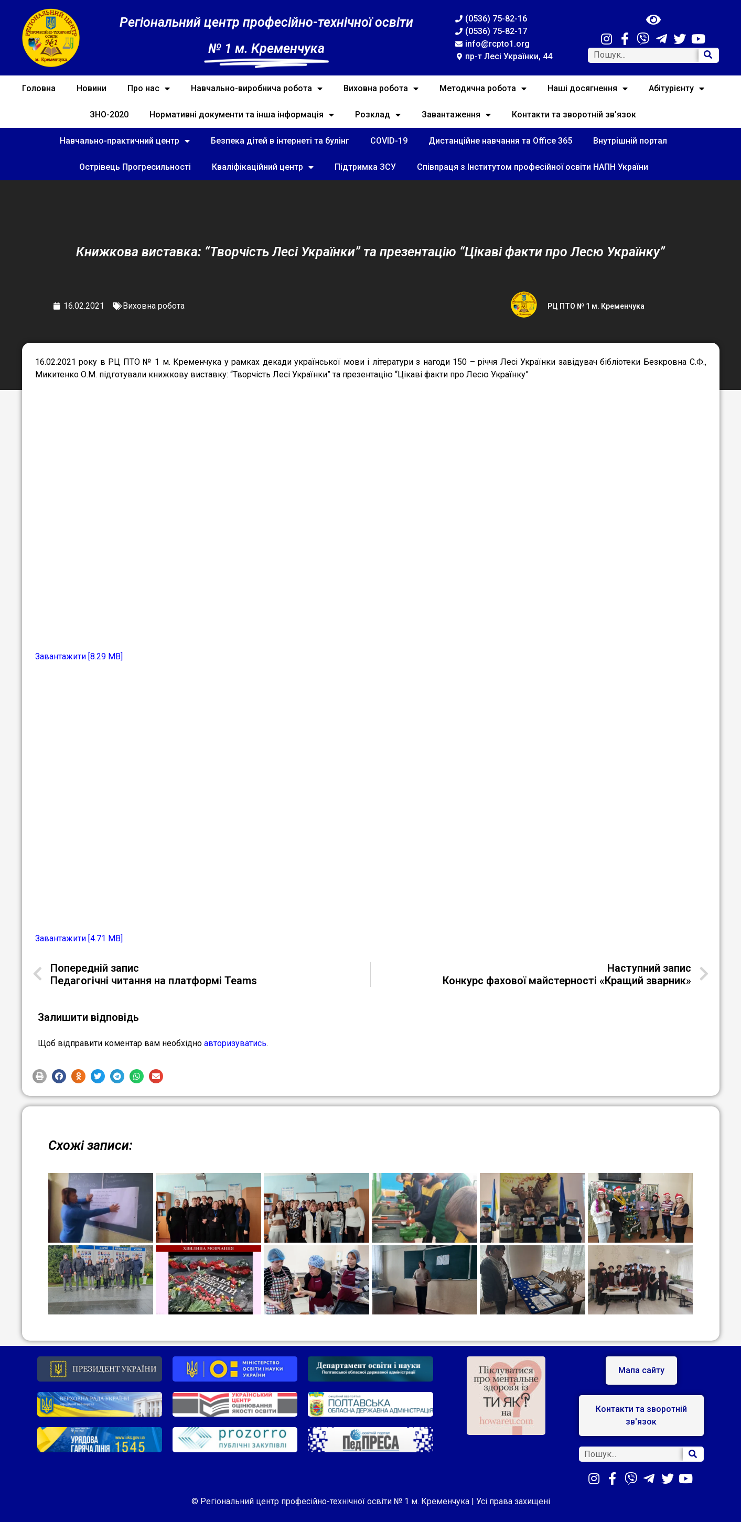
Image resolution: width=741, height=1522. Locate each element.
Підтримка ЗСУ (365, 167)
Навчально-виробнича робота (257, 88)
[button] (40, 1076)
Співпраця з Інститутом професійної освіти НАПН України (532, 167)
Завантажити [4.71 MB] (79, 938)
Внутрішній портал (630, 141)
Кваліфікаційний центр (263, 167)
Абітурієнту (676, 88)
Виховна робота (380, 88)
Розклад (378, 114)
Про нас (148, 88)
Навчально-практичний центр (125, 141)
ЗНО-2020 (109, 114)
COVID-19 (388, 141)
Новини (91, 88)
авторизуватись (235, 1043)
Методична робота (483, 88)
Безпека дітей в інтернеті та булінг (280, 141)
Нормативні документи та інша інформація (241, 114)
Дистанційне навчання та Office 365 (500, 141)
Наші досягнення (587, 88)
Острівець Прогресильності (135, 167)
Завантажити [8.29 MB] (79, 656)
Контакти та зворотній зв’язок (574, 114)
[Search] (708, 55)
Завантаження (456, 114)
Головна (39, 88)
